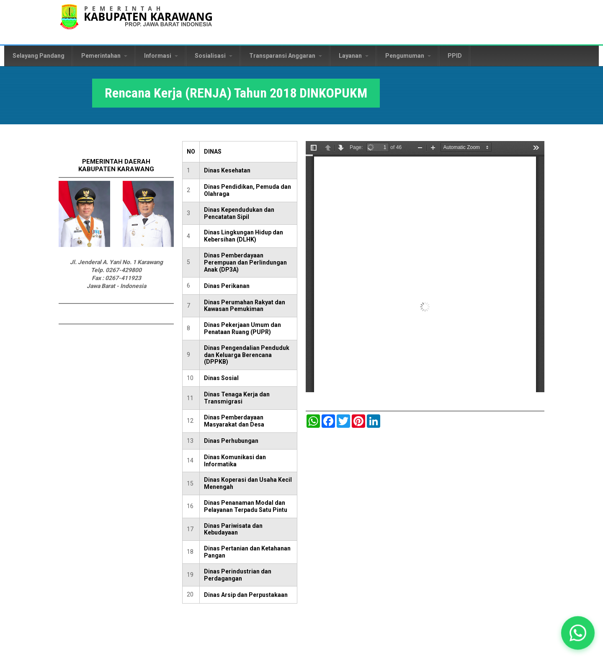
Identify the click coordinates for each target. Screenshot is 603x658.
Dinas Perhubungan (231, 440)
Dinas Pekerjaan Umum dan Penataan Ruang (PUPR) (242, 328)
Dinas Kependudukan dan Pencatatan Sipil (239, 213)
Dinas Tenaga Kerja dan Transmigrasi (237, 398)
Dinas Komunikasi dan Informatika (235, 461)
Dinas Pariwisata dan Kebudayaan (233, 529)
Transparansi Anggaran (285, 55)
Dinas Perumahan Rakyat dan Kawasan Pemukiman (244, 306)
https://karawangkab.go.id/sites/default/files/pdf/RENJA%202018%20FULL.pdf (425, 266)
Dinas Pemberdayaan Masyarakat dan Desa (234, 421)
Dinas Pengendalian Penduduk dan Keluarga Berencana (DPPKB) (246, 354)
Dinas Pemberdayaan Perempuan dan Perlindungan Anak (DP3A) (245, 262)
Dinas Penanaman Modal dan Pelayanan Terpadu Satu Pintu (245, 506)
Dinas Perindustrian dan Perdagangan (237, 575)
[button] (578, 633)
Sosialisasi (213, 55)
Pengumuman (408, 55)
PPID (455, 55)
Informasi (161, 55)
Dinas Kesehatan (227, 170)
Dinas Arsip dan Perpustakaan (246, 594)
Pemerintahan (104, 55)
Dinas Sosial (221, 378)
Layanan (353, 55)
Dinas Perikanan (227, 286)
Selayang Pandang (38, 55)
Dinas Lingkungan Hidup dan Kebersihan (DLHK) (243, 236)
